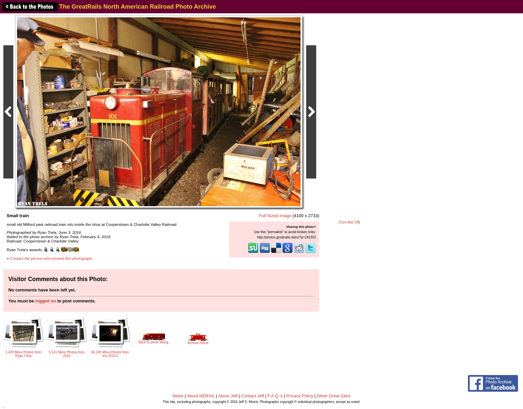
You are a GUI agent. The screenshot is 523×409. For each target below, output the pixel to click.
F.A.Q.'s (275, 395)
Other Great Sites (334, 395)
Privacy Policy (299, 395)
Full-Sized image (275, 215)
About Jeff (227, 395)
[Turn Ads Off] (349, 222)
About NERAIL (201, 395)
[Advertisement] (349, 117)
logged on (45, 300)
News (177, 395)
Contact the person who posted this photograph (51, 258)
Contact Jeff (252, 395)
